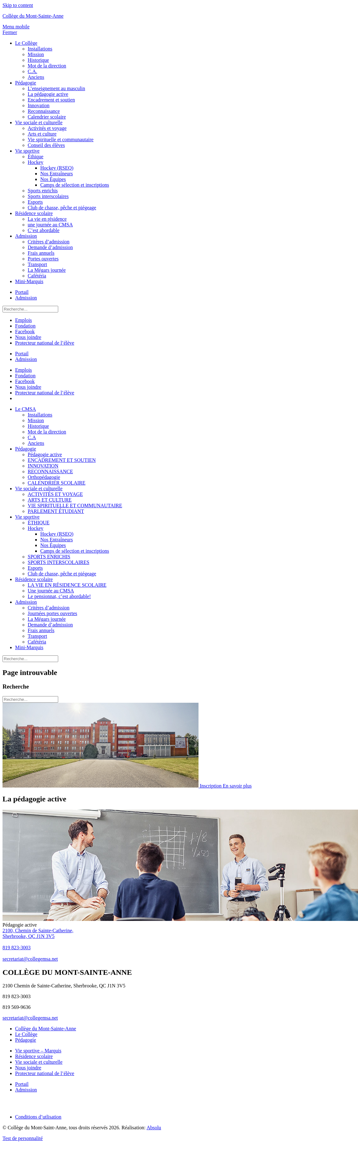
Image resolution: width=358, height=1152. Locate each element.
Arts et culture (42, 134)
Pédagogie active (45, 454)
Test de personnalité (23, 1138)
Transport (37, 264)
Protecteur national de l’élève (44, 343)
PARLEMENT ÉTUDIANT (56, 511)
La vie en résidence (47, 219)
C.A (32, 437)
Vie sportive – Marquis (38, 1050)
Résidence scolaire (34, 213)
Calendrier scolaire (47, 116)
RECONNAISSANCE (50, 471)
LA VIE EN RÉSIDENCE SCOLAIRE (67, 585)
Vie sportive (27, 151)
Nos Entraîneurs (56, 173)
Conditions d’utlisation (38, 1117)
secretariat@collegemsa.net (30, 1018)
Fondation (25, 326)
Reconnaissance (44, 111)
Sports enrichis (43, 190)
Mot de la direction (47, 65)
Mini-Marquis (29, 281)
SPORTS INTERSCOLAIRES (58, 562)
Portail (22, 292)
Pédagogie (25, 82)
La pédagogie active (48, 94)
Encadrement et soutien (51, 99)
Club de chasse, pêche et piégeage (62, 207)
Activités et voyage (47, 128)
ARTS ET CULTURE (50, 500)
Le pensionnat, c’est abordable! (59, 596)
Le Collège (26, 43)
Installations (40, 48)
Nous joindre (28, 337)
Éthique (35, 156)
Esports (35, 202)
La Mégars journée (47, 270)
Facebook (25, 331)
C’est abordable (43, 230)
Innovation (38, 105)
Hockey (35, 162)
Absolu (154, 1127)
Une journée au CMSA (51, 590)
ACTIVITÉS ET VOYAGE (55, 494)
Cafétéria (37, 275)
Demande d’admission (50, 247)
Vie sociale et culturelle (39, 122)
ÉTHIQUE (38, 522)
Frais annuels (41, 253)
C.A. (32, 71)
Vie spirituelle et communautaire (60, 139)
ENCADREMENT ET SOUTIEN (62, 460)
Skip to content (18, 5)
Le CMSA (25, 409)
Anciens (36, 77)
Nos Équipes (53, 179)
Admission (26, 236)
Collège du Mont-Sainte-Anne (33, 16)
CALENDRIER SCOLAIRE (57, 483)
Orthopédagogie (44, 477)
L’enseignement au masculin (56, 88)
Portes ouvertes (43, 258)
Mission (36, 54)
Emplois (23, 320)
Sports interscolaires (48, 196)
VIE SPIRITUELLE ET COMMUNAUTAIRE (75, 505)
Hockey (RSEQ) (56, 168)
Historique (38, 60)
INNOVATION (43, 465)
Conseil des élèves (46, 145)
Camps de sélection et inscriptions (74, 185)
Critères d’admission (49, 241)
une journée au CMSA (50, 224)
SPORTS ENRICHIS (49, 556)
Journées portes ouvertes (52, 613)
